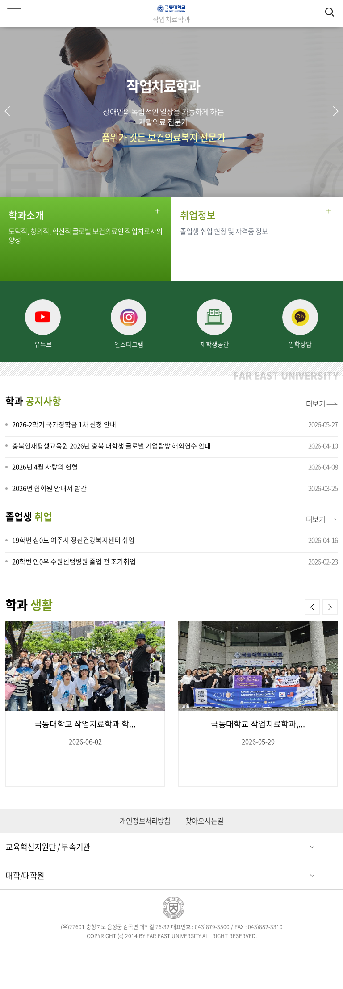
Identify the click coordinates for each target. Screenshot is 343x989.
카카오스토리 (236, 952)
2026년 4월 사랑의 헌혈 (45, 467)
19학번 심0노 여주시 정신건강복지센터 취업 (73, 540)
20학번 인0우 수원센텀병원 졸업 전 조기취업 (74, 561)
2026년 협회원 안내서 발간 (49, 488)
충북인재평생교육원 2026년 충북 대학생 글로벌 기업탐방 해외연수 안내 (111, 446)
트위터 (133, 952)
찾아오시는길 (204, 821)
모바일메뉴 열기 (12, 9)
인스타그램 (159, 952)
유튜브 (210, 952)
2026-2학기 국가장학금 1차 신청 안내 (64, 424)
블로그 (184, 952)
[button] (335, 111)
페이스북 (107, 952)
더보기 (316, 403)
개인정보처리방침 (145, 821)
